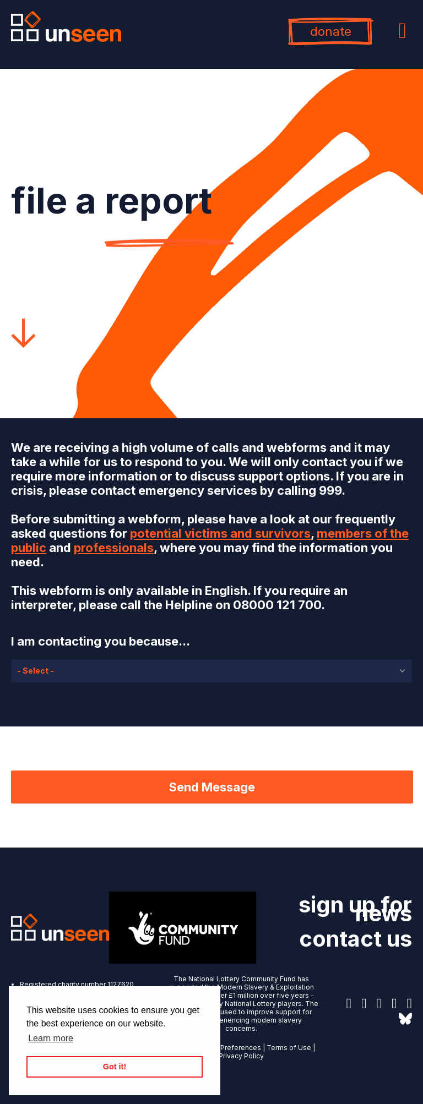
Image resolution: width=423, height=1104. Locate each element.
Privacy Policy (241, 1056)
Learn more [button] (50, 1038)
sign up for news (355, 909)
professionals (114, 547)
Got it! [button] (114, 1066)
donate (330, 31)
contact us (355, 938)
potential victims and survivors (220, 533)
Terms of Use (289, 1047)
